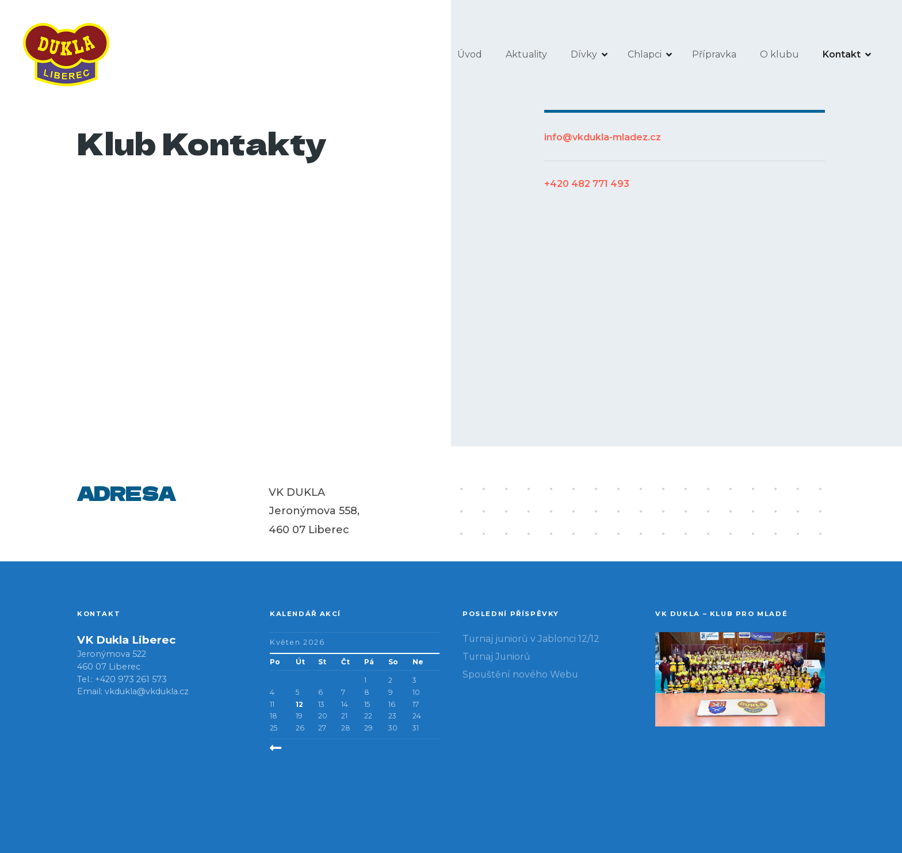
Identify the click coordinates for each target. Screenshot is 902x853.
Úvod (469, 54)
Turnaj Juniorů (496, 656)
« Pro (297, 748)
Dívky (584, 54)
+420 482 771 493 (586, 183)
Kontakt (842, 54)
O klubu (779, 54)
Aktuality (526, 54)
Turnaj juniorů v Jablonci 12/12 (531, 638)
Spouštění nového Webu (520, 674)
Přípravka (714, 54)
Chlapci (645, 54)
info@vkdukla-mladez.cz (602, 137)
